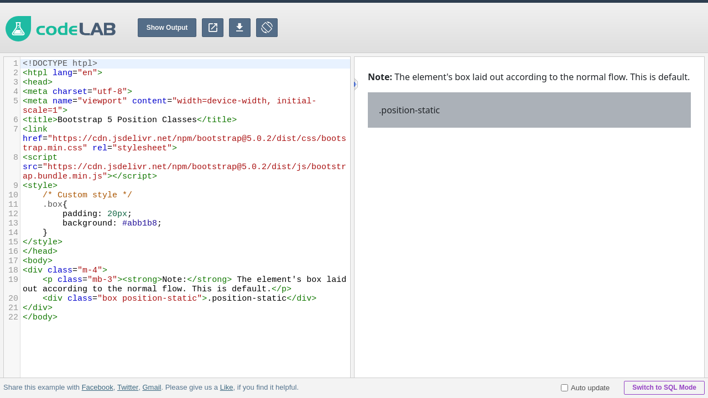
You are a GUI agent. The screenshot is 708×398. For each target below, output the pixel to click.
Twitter (127, 387)
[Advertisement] (506, 28)
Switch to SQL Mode (664, 387)
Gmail (151, 387)
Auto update (585, 388)
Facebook (97, 387)
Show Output (167, 28)
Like (226, 387)
